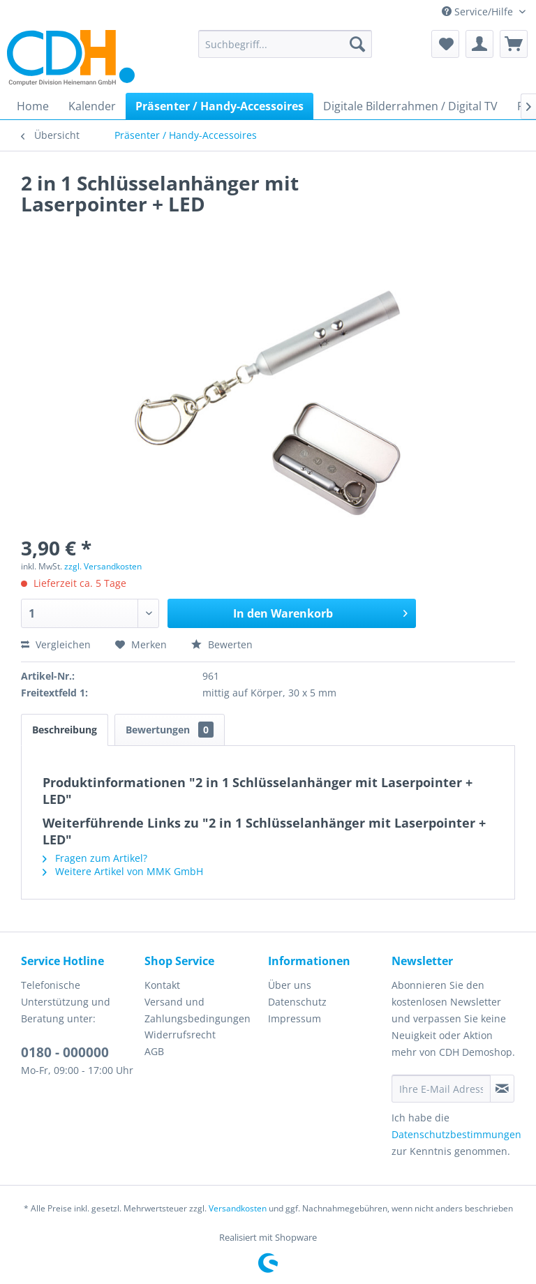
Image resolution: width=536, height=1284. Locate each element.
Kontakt (162, 985)
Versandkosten (238, 1208)
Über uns (289, 985)
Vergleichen (56, 644)
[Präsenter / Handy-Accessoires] (219, 106)
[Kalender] (92, 106)
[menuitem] (285, 44)
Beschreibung (64, 729)
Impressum (294, 1018)
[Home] (33, 106)
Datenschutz (297, 1001)
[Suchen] (357, 44)
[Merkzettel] (445, 44)
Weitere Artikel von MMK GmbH (123, 871)
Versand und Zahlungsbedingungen (197, 1010)
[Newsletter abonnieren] (502, 1089)
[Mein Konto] (479, 44)
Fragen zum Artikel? (95, 858)
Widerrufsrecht (180, 1034)
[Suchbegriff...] (285, 44)
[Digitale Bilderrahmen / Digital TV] (410, 106)
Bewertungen (170, 730)
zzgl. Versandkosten (103, 566)
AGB (154, 1051)
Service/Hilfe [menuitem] (479, 11)
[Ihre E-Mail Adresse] (441, 1089)
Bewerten (222, 644)
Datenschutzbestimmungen (456, 1134)
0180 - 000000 (65, 1052)
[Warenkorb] (514, 44)
